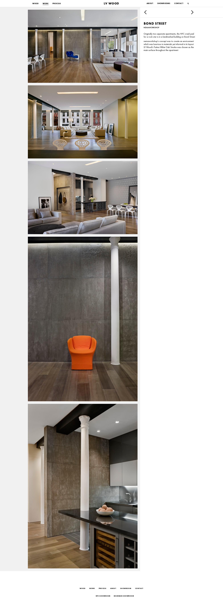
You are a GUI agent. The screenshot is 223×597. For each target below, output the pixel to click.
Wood (35, 3)
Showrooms (163, 3)
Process (56, 3)
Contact (178, 3)
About (150, 3)
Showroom (125, 588)
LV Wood (111, 3)
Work (45, 3)
